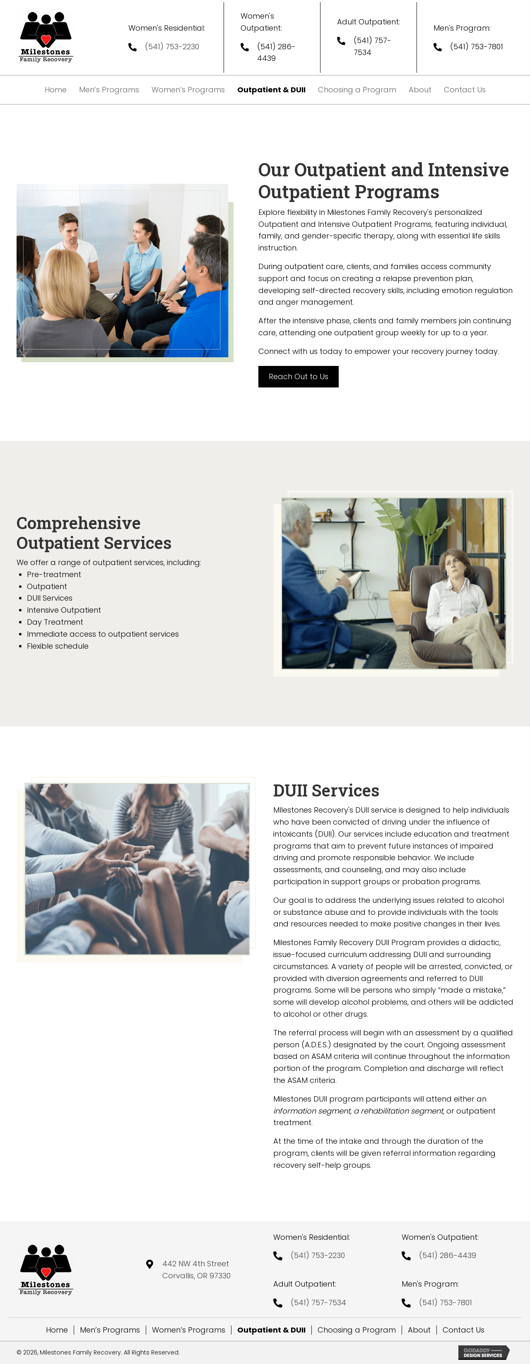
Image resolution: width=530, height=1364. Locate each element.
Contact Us (463, 1330)
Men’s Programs (110, 1330)
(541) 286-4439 (447, 1255)
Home (57, 1330)
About (419, 1330)
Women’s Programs (188, 1330)
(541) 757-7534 (318, 1302)
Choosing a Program (357, 1330)
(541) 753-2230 (172, 46)
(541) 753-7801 (476, 46)
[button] (298, 377)
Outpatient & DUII (271, 1330)
